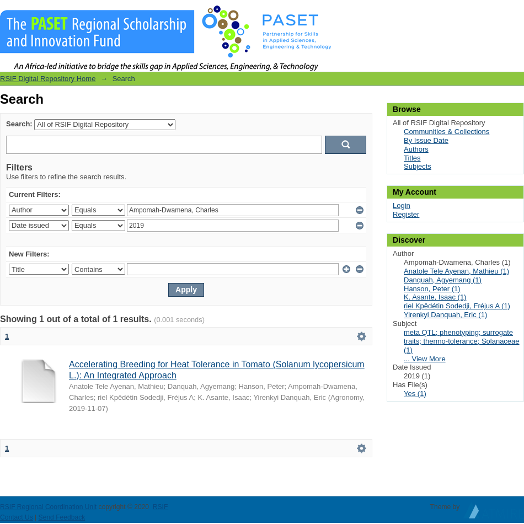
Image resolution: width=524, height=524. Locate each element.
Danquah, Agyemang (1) (443, 280)
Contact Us (16, 517)
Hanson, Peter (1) (432, 289)
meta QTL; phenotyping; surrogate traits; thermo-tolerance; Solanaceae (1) (462, 341)
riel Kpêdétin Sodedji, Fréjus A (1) (457, 306)
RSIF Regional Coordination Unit (48, 507)
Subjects (417, 166)
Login (515, 13)
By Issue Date (426, 140)
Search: (19, 124)
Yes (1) (415, 393)
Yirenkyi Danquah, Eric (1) (445, 315)
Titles (412, 158)
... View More (425, 359)
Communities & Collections (446, 131)
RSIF (160, 507)
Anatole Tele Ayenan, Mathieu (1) (456, 271)
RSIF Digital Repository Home (47, 78)
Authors (416, 149)
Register (406, 214)
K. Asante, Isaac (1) (435, 297)
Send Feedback (62, 517)
